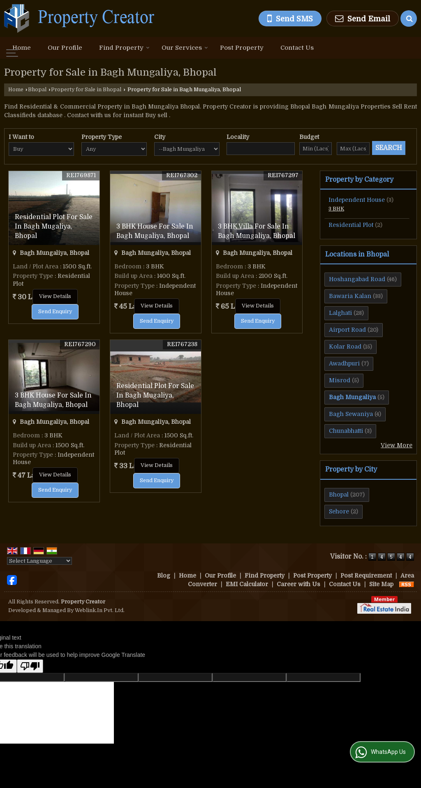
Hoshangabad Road (357, 279)
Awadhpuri (344, 363)
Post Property (242, 47)
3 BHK (336, 209)
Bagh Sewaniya (351, 414)
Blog (163, 575)
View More (396, 445)
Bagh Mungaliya (352, 397)
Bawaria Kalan (350, 296)
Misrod (339, 380)
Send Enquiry (55, 311)
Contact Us (297, 47)
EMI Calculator (247, 584)
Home (21, 47)
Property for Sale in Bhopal (86, 89)
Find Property (124, 47)
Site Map (381, 584)
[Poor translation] (30, 666)
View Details (55, 296)
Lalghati (340, 313)
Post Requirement (366, 575)
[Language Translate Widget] (39, 561)
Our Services (185, 47)
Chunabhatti (346, 431)
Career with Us (298, 584)
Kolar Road (345, 346)
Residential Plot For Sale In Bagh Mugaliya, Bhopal (54, 226)
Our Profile (65, 47)
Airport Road (347, 329)
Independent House (356, 199)
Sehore (339, 511)
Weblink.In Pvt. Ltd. (100, 610)
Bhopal (37, 89)
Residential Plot (350, 225)
